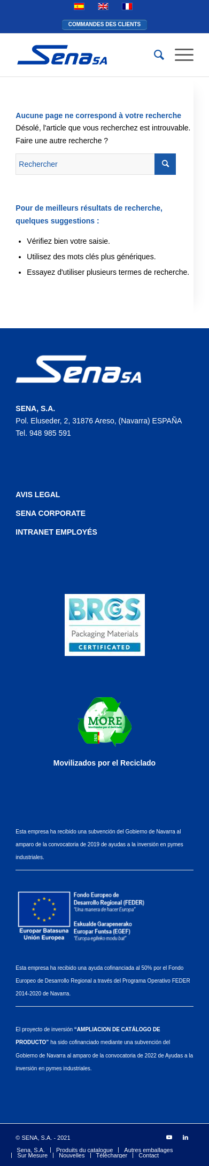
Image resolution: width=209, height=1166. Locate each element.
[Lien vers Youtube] (169, 1137)
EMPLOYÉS (76, 532)
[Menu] (178, 55)
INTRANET (36, 532)
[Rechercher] (153, 55)
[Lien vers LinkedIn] (185, 1137)
